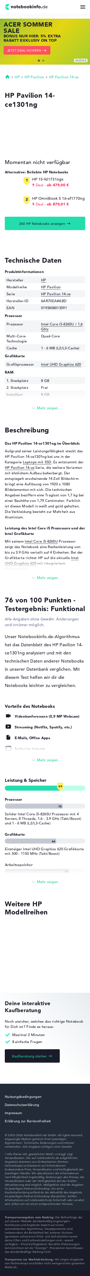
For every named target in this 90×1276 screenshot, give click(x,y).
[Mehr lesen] (45, 408)
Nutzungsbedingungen (23, 1097)
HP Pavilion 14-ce (63, 77)
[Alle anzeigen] (45, 760)
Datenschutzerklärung (22, 1105)
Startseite (7, 76)
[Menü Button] (82, 7)
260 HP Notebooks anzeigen (42, 223)
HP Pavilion (34, 77)
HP (17, 77)
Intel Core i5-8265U (41, 541)
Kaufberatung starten (29, 1056)
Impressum (13, 1113)
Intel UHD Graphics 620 (61, 364)
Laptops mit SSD (37, 462)
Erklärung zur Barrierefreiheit (28, 1121)
